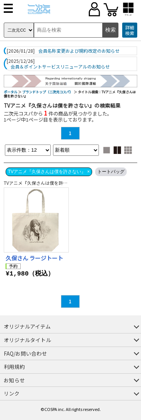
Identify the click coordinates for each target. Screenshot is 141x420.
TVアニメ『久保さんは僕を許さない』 (42, 183)
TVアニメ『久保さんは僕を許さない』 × (49, 171)
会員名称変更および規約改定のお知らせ (79, 51)
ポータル (10, 92)
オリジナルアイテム (27, 326)
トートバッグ (110, 171)
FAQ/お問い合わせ (25, 353)
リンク (12, 393)
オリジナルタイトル (27, 340)
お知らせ (14, 380)
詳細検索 (129, 30)
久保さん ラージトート (34, 258)
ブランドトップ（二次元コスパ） (47, 92)
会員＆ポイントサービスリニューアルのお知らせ (60, 67)
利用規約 (14, 366)
